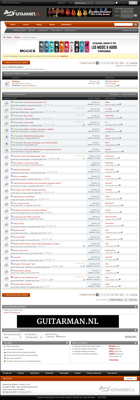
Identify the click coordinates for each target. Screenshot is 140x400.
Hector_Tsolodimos (26, 267)
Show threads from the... (13, 334)
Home (12, 24)
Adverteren (34, 373)
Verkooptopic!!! (29, 109)
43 (99, 102)
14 (99, 230)
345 (98, 109)
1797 (51, 280)
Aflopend (60, 336)
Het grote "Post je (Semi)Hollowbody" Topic (29, 156)
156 (58, 159)
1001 (121, 63)
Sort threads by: (31, 334)
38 (99, 223)
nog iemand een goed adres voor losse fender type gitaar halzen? (37, 183)
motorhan (23, 227)
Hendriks (23, 287)
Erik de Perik (24, 173)
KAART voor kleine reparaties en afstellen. (39, 129)
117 (98, 122)
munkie (22, 240)
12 (52, 125)
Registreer (62, 3)
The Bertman (31, 85)
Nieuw (52, 24)
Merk (117, 11)
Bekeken (97, 98)
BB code (112, 346)
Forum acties (55, 30)
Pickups (16, 81)
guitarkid (23, 105)
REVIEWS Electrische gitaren (34, 136)
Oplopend (50, 336)
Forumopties (114, 94)
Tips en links (28, 116)
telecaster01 (24, 233)
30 (99, 257)
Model (117, 16)
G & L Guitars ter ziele (21, 203)
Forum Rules (113, 360)
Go (126, 300)
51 (108, 63)
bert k (22, 119)
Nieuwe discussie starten (16, 62)
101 (112, 63)
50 (99, 190)
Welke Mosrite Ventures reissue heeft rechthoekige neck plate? (36, 244)
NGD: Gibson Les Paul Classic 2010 (26, 163)
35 (54, 111)
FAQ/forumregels (19, 30)
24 (99, 210)
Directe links (69, 30)
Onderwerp (7, 98)
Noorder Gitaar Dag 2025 (22, 284)
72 (99, 170)
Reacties (91, 98)
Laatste (133, 63)
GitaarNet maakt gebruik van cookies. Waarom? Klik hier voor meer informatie (66, 397)
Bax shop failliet (19, 237)
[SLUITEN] (102, 397)
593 (61, 266)
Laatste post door (111, 98)
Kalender (31, 30)
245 (98, 237)
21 (99, 183)
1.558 (98, 156)
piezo (21, 247)
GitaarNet (49, 373)
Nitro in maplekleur (20, 176)
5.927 (98, 264)
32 (99, 116)
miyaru (22, 200)
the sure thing (24, 165)
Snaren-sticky (28, 122)
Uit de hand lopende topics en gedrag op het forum (42, 149)
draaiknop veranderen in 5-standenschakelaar (30, 210)
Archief (78, 373)
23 (99, 250)
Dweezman (23, 219)
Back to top (7, 378)
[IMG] (111, 351)
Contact (21, 373)
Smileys (112, 349)
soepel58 (23, 179)
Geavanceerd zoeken (129, 30)
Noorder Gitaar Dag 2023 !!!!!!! (35, 102)
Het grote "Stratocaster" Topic (24, 264)
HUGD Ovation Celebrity (22, 271)
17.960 (97, 277)
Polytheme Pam (25, 213)
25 (51, 239)
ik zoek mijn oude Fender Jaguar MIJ (26, 217)
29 (99, 176)
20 (99, 244)
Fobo (21, 205)
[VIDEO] (112, 354)
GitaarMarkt (66, 24)
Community (42, 30)
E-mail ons (7, 373)
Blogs (39, 24)
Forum (26, 24)
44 (99, 196)
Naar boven (133, 300)
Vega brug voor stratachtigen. (24, 197)
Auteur (14, 98)
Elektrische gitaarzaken (21, 170)
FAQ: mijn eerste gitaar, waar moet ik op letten (41, 143)
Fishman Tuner (18, 223)
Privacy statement (94, 373)
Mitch (22, 281)
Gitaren (17, 37)
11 (105, 63)
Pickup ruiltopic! (113, 81)
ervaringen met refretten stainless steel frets (29, 190)
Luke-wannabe (25, 159)
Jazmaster (17, 257)
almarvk (24, 85)
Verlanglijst (64, 373)
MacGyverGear (25, 253)
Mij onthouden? (122, 3)
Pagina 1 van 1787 (88, 63)
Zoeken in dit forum (129, 94)
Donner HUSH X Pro (20, 250)
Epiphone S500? (19, 230)
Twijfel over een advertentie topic (25, 277)
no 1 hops (23, 186)
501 (116, 63)
